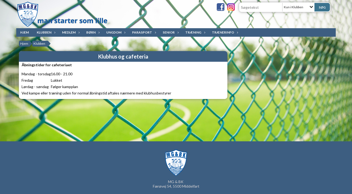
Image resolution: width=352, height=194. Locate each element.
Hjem (24, 32)
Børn (92, 32)
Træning (194, 32)
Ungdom (115, 32)
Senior (170, 32)
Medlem (70, 32)
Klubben (45, 32)
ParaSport (143, 32)
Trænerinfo (224, 32)
